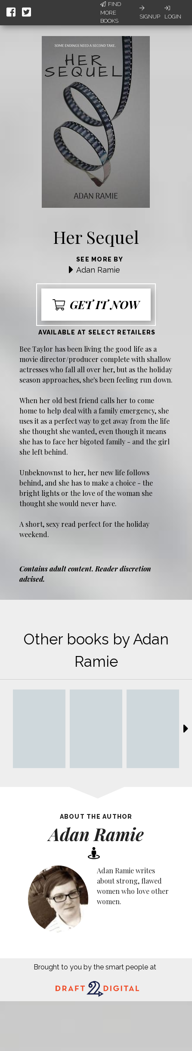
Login (172, 12)
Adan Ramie (98, 269)
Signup (149, 12)
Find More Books (110, 12)
